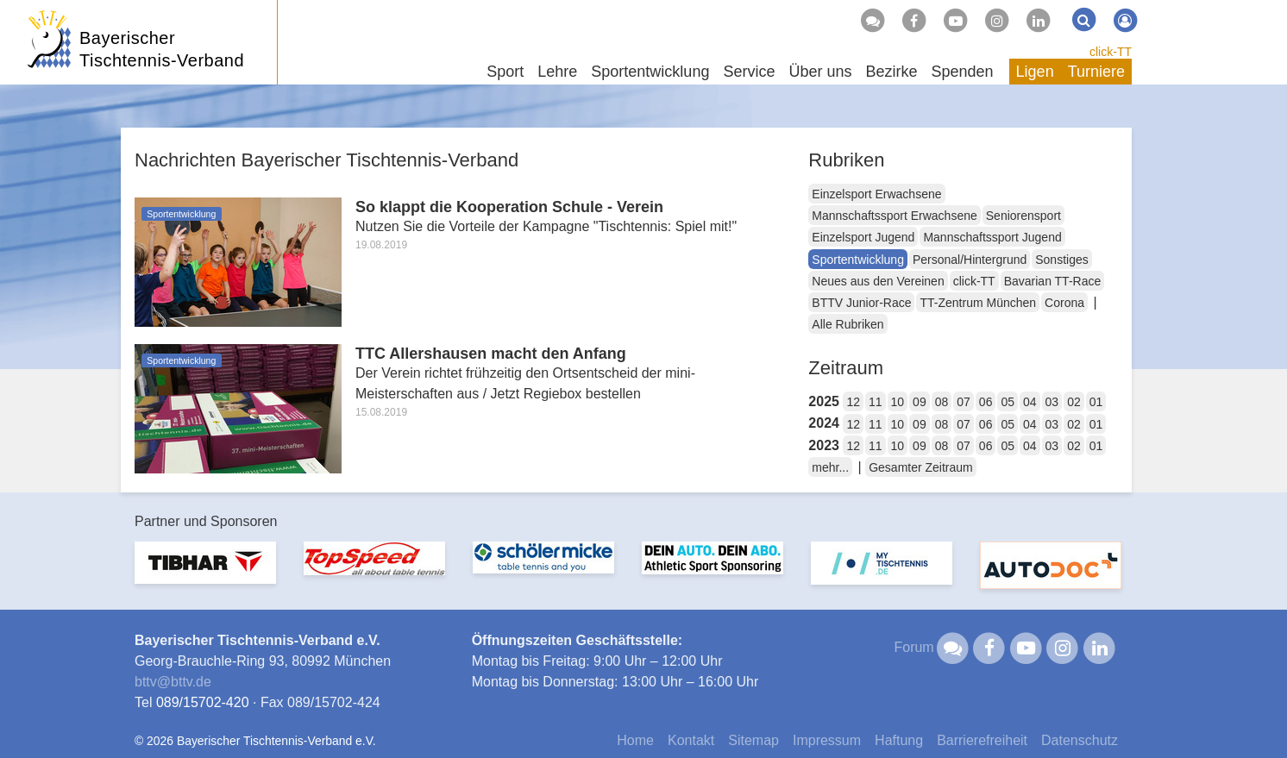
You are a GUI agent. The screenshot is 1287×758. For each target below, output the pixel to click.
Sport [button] (505, 71)
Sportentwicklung (858, 259)
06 (986, 402)
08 (942, 402)
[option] (205, 573)
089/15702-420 (202, 702)
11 (875, 402)
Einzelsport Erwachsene (876, 194)
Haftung (899, 740)
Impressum (827, 740)
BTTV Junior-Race (861, 303)
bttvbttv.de (173, 681)
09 (919, 402)
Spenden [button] (963, 71)
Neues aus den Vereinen (878, 281)
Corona (1064, 303)
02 (1074, 402)
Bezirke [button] (891, 71)
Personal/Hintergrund (969, 259)
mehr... (830, 467)
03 (1052, 402)
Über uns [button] (819, 71)
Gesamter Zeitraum (921, 467)
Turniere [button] (1096, 71)
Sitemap (753, 740)
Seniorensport (1023, 215)
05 (1007, 402)
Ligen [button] (1035, 71)
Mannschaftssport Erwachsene (894, 215)
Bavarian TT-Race (1053, 281)
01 (1096, 402)
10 (898, 402)
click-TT (1110, 52)
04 (1030, 402)
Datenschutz (1079, 740)
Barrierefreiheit (982, 740)
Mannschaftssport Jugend (992, 237)
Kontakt (691, 740)
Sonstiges (1061, 259)
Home (635, 740)
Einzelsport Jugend (863, 237)
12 (853, 402)
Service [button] (749, 71)
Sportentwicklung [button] (650, 71)
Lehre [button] (557, 71)
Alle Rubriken (847, 324)
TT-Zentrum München (978, 303)
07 (963, 402)
